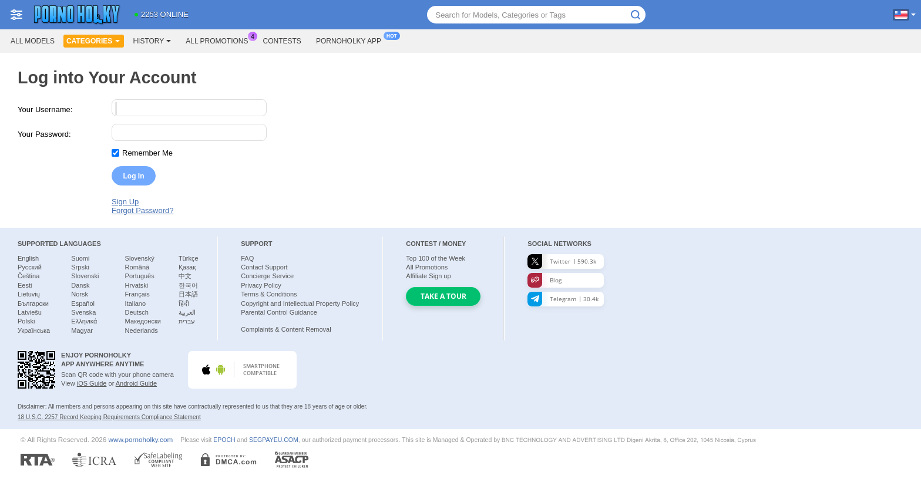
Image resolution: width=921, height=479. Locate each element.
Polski (26, 321)
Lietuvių (29, 294)
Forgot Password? (143, 210)
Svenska (83, 312)
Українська (34, 330)
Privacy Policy (261, 285)
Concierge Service (267, 275)
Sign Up (125, 201)
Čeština (28, 275)
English (28, 258)
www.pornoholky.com (141, 439)
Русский (30, 267)
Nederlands (141, 330)
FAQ (247, 258)
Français (137, 294)
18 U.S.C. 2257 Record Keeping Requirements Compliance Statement (109, 417)
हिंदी (184, 303)
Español (83, 303)
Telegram (563, 299)
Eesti (25, 285)
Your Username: (45, 109)
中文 (185, 275)
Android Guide (136, 383)
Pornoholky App (351, 40)
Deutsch (137, 312)
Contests (282, 41)
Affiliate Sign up (428, 275)
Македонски (143, 321)
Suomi (80, 258)
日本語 (188, 294)
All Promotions (220, 40)
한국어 (188, 285)
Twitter (561, 261)
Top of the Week (435, 258)
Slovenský (139, 258)
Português (139, 275)
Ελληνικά (84, 321)
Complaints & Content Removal (286, 329)
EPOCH (224, 439)
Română (137, 267)
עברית (187, 321)
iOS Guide (92, 383)
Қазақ (187, 267)
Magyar (82, 330)
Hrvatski (137, 285)
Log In (133, 176)
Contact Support (264, 267)
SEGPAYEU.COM (273, 439)
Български (33, 303)
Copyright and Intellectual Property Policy (300, 303)
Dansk (80, 285)
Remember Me (147, 153)
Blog (544, 280)
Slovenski (85, 275)
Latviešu (30, 312)
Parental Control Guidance (279, 312)
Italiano (135, 303)
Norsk (79, 294)
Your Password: (44, 134)
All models (33, 41)
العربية (187, 312)
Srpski (80, 267)
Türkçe (189, 258)
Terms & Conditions (269, 294)
